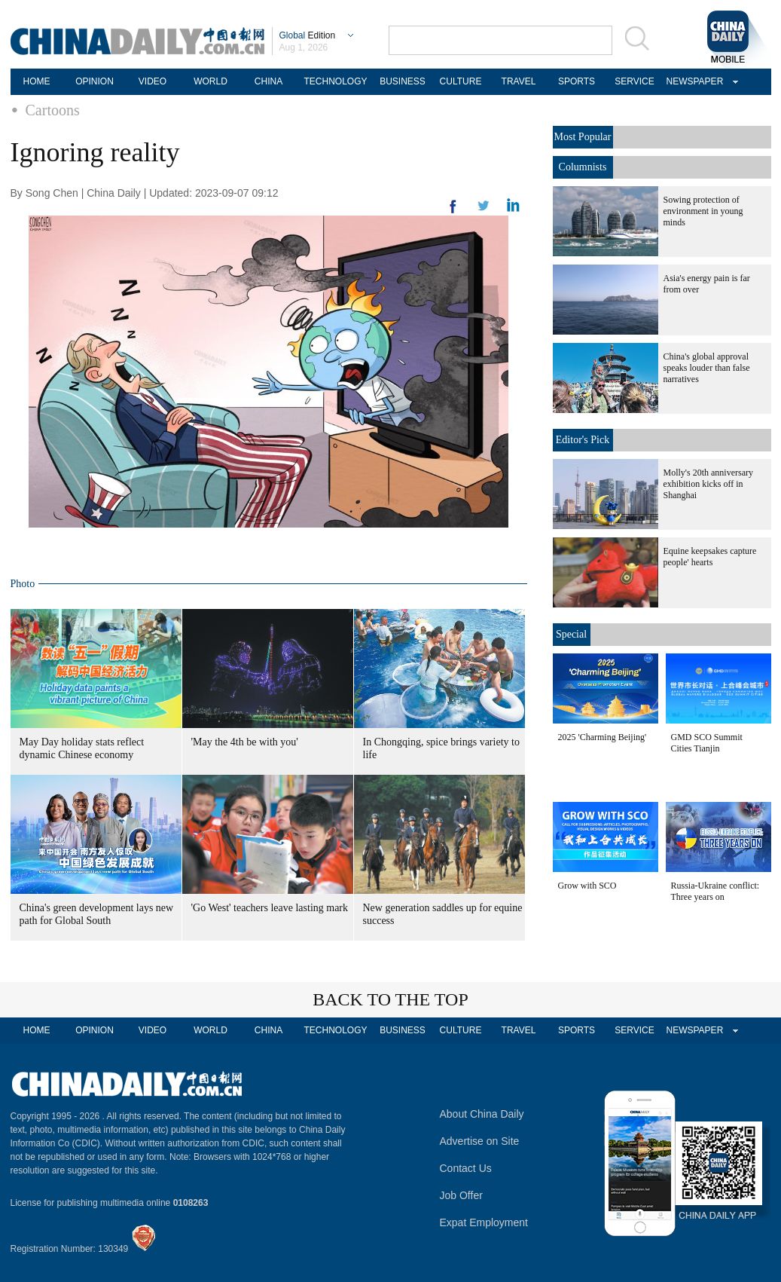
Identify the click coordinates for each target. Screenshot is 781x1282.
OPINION (94, 81)
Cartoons (53, 110)
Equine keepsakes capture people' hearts (710, 557)
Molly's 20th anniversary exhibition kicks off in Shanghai (708, 483)
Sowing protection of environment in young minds (703, 211)
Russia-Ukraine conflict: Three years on (715, 891)
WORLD (210, 81)
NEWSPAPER (693, 81)
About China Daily (482, 1114)
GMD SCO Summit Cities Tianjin (707, 743)
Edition (307, 35)
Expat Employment (484, 1222)
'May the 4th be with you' (244, 742)
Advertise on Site (480, 1141)
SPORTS (576, 81)
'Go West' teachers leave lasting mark (270, 907)
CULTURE (461, 81)
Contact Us (466, 1168)
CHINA (268, 81)
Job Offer (461, 1195)
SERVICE (634, 81)
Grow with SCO (587, 885)
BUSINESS (403, 81)
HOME (36, 81)
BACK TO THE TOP (390, 999)
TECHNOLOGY (335, 81)
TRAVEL (519, 81)
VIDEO (152, 81)
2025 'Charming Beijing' (602, 737)
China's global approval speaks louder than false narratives (707, 367)
